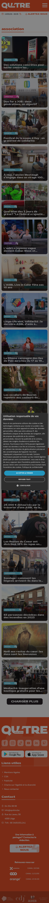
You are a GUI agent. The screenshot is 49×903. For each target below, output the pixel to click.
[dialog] (24, 451)
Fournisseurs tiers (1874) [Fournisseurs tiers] (19, 444)
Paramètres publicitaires (31, 462)
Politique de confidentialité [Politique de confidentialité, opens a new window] (32, 467)
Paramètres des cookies (12, 467)
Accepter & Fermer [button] (24, 473)
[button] (24, 485)
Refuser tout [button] (24, 479)
